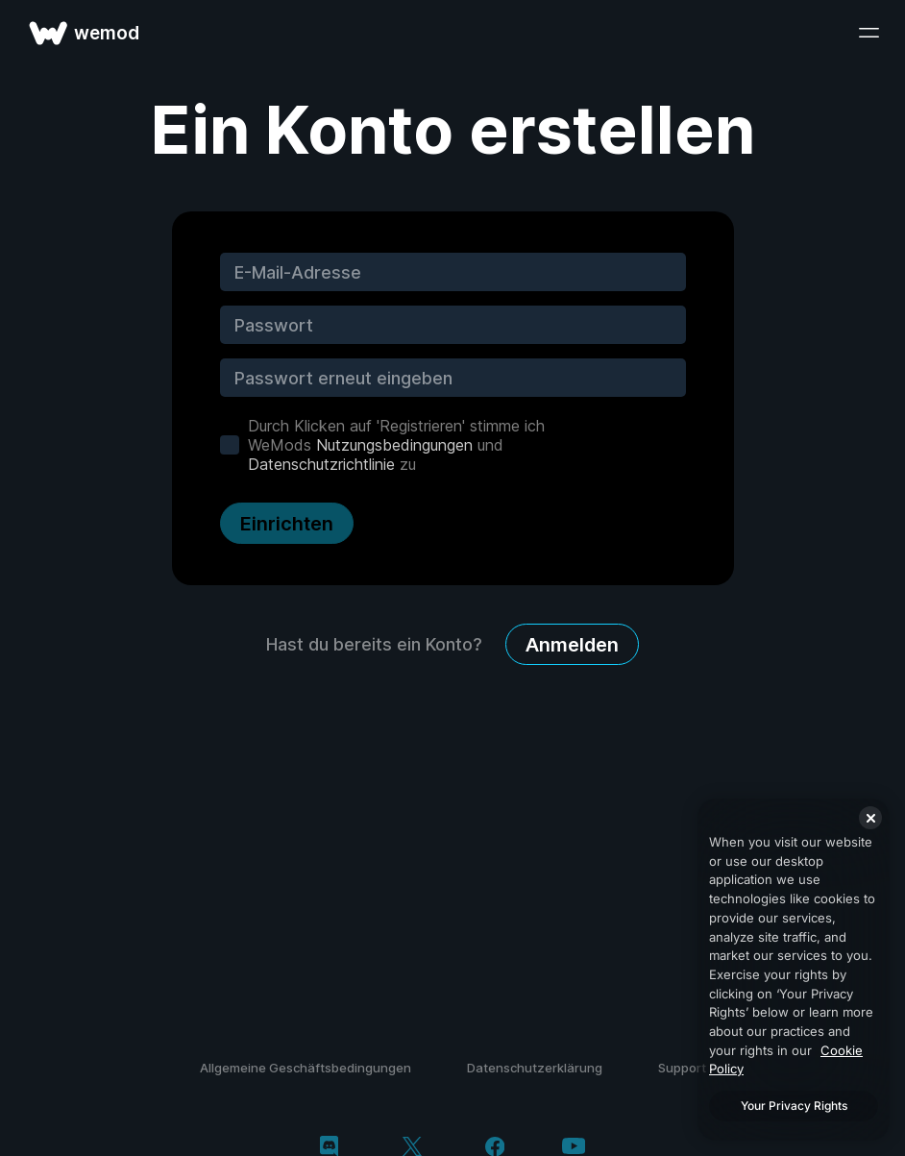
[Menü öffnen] (868, 32)
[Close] (870, 817)
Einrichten (286, 523)
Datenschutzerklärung (534, 1067)
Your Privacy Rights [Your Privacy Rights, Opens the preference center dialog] (794, 1105)
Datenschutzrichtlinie (321, 464)
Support (682, 1067)
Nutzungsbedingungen (394, 445)
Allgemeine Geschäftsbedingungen (305, 1067)
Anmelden (572, 644)
